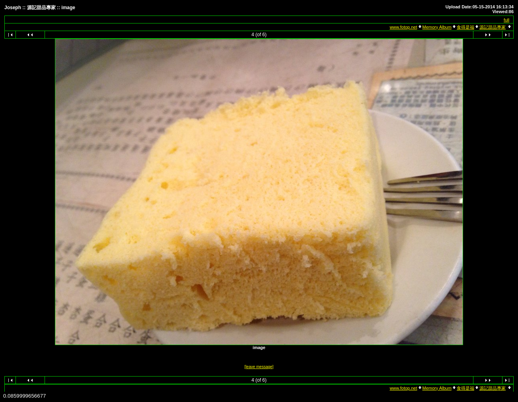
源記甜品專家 (492, 27)
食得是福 (465, 27)
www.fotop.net (403, 27)
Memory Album (437, 27)
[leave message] (259, 367)
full (506, 20)
